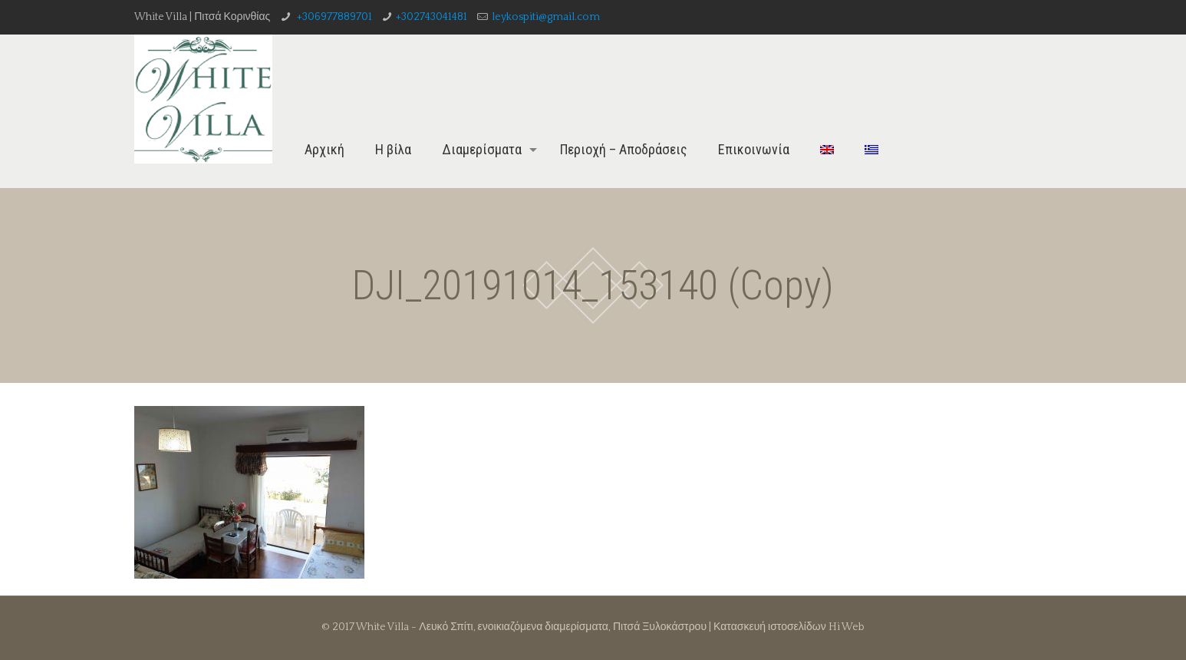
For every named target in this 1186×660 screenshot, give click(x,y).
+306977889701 (333, 17)
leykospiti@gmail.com (546, 17)
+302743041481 (431, 17)
